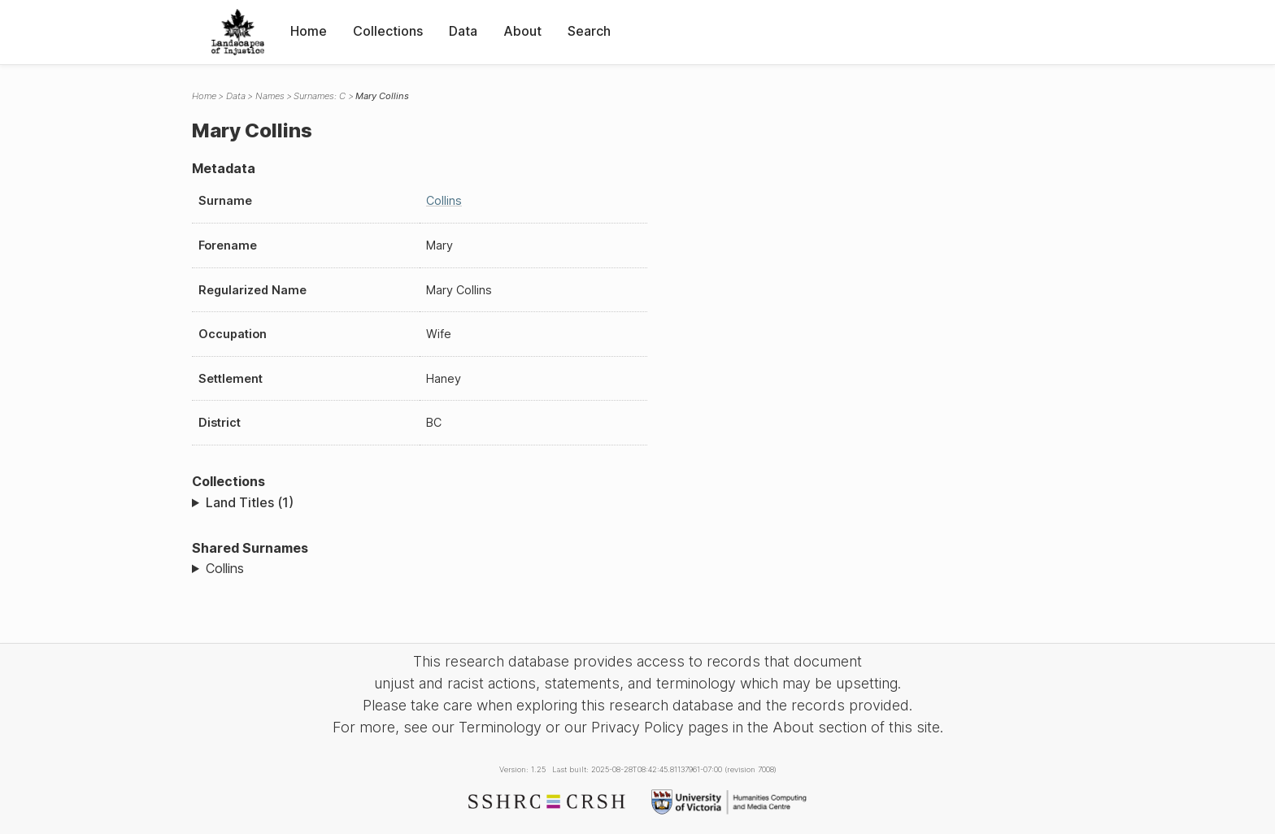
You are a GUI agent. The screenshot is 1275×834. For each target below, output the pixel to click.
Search (589, 31)
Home (308, 31)
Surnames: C (320, 96)
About (522, 31)
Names (270, 96)
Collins (444, 200)
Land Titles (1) (250, 502)
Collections (388, 31)
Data (463, 31)
